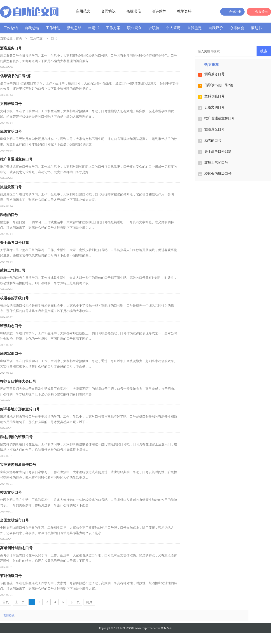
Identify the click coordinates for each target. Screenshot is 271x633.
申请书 (93, 28)
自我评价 (215, 28)
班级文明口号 (214, 107)
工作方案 (113, 28)
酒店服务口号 (214, 74)
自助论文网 (127, 628)
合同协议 (108, 11)
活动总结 (74, 28)
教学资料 (184, 11)
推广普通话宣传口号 (219, 118)
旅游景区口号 (214, 129)
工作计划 (53, 28)
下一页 (75, 602)
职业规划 (134, 28)
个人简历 (173, 28)
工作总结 (10, 28)
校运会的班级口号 (217, 173)
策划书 (256, 28)
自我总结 (32, 28)
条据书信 (133, 11)
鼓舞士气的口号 (216, 162)
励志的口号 (212, 140)
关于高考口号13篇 (217, 151)
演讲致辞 (159, 11)
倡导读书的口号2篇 (218, 85)
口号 (54, 38)
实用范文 (83, 11)
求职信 (153, 28)
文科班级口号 (214, 96)
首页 (19, 38)
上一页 (20, 602)
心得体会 (237, 28)
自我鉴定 (194, 28)
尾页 (89, 602)
